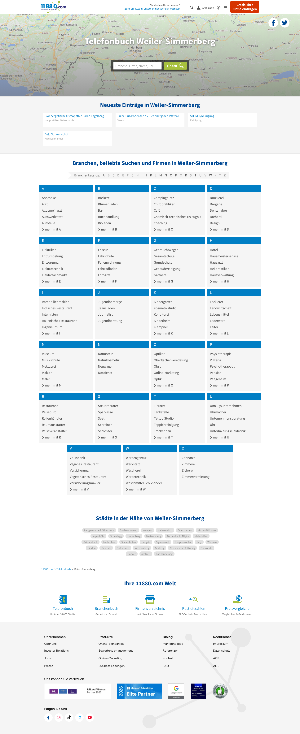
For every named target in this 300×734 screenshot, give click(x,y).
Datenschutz (222, 650)
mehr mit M (51, 385)
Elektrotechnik (52, 268)
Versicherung (79, 470)
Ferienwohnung (109, 262)
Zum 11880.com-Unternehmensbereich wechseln (152, 8)
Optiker (159, 354)
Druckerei (217, 198)
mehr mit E (51, 281)
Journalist (105, 314)
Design (215, 223)
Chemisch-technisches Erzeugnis (177, 216)
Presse (48, 666)
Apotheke (49, 198)
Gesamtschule (164, 256)
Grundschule (163, 262)
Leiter (214, 327)
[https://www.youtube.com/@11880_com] (90, 717)
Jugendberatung (110, 320)
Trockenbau (162, 431)
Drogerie (216, 204)
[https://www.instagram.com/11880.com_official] (59, 717)
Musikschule (51, 360)
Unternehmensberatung (227, 418)
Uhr (212, 424)
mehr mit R (51, 437)
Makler (47, 372)
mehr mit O (163, 385)
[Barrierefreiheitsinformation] (220, 7)
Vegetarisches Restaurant (88, 476)
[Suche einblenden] (193, 7)
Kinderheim (162, 320)
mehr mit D (219, 229)
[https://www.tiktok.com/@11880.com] (69, 717)
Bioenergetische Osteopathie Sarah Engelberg (74, 116)
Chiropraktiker (164, 204)
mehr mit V (79, 489)
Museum (48, 354)
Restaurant (50, 406)
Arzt (45, 204)
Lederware (217, 320)
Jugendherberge (110, 302)
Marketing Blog (173, 643)
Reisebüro (49, 412)
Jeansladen (106, 308)
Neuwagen (105, 366)
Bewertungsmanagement (116, 650)
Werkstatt (133, 464)
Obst (157, 366)
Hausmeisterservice (224, 256)
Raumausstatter (53, 424)
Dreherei (216, 216)
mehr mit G (163, 281)
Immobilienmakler (55, 302)
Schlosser (105, 431)
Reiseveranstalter (54, 431)
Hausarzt (216, 262)
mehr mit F (107, 281)
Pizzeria (215, 360)
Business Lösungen (112, 666)
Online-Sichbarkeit (111, 643)
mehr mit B (107, 229)
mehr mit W (136, 489)
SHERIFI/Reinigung (202, 116)
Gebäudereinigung (167, 268)
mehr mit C (163, 229)
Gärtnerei (160, 275)
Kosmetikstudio (165, 308)
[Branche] (137, 66)
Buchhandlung (108, 216)
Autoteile (48, 223)
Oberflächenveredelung (171, 360)
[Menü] (227, 7)
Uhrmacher (218, 412)
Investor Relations (56, 650)
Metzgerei (49, 366)
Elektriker (49, 250)
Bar (100, 210)
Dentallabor (218, 210)
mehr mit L (219, 333)
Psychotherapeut (222, 366)
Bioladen (104, 223)
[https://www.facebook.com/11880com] (48, 717)
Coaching (160, 223)
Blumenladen (108, 204)
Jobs (47, 658)
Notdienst (105, 372)
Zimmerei (189, 464)
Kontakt (168, 658)
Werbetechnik (136, 476)
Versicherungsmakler (85, 483)
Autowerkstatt (52, 216)
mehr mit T (163, 437)
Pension (216, 372)
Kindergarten (163, 302)
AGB (216, 658)
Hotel (214, 250)
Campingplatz (164, 198)
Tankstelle (161, 412)
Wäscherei (133, 470)
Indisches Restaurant (57, 308)
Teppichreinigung (166, 424)
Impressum (220, 643)
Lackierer (216, 302)
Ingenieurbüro (52, 327)
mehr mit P (219, 385)
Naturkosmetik (109, 360)
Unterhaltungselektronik (228, 431)
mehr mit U (219, 437)
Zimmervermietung (196, 476)
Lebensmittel (219, 314)
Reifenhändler (52, 418)
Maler (46, 379)
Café (157, 210)
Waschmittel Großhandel (144, 483)
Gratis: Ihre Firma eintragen (245, 6)
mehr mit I (51, 333)
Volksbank (77, 458)
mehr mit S (107, 437)
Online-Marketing (166, 372)
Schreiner (105, 424)
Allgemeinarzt (52, 210)
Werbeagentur (136, 458)
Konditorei (161, 314)
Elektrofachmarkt (54, 275)
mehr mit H (219, 281)
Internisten (50, 314)
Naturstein (105, 354)
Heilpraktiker (219, 268)
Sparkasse (105, 412)
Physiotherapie (221, 354)
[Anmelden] (207, 7)
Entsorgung (50, 262)
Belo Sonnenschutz (57, 134)
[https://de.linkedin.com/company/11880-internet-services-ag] (79, 717)
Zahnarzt (188, 458)
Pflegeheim (218, 379)
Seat (101, 418)
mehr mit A (51, 229)
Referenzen (170, 650)
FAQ (166, 666)
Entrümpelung (52, 256)
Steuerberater (108, 406)
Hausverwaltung (222, 275)
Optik (158, 379)
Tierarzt (159, 406)
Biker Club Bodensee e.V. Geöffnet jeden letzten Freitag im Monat (150, 116)
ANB (216, 666)
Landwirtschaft (221, 308)
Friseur (103, 250)
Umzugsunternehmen (226, 406)
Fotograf (104, 275)
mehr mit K (163, 333)
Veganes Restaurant (84, 464)
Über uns (50, 643)
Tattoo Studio (164, 418)
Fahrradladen (107, 268)
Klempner (161, 327)
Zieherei (187, 470)
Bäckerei (104, 198)
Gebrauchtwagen (166, 250)
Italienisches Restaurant (59, 320)
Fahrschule (106, 256)
